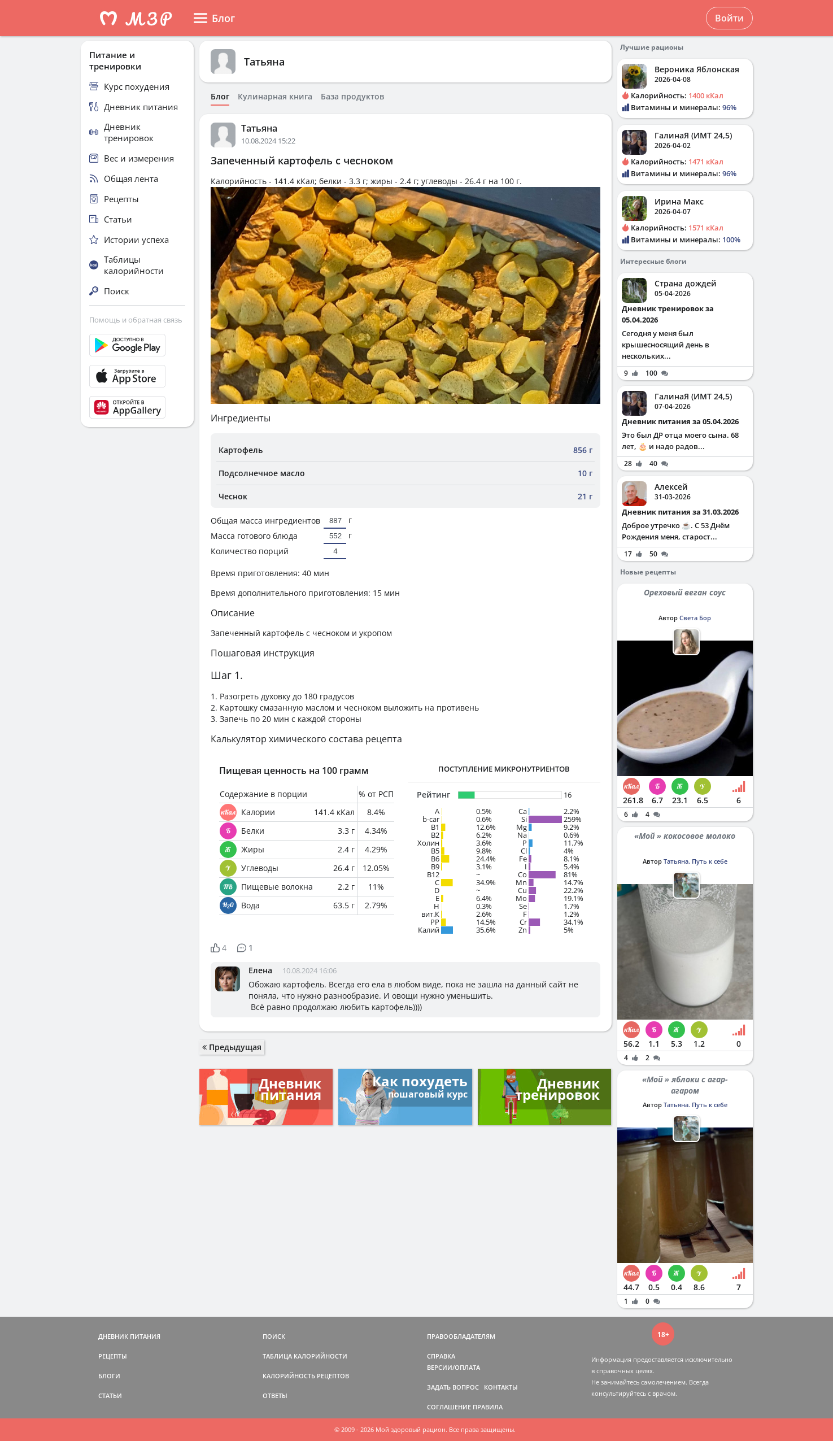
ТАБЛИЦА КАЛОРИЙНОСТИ (305, 1356)
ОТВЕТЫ (275, 1395)
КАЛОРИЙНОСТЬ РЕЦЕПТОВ (306, 1376)
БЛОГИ (109, 1376)
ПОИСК (274, 1336)
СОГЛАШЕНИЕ (449, 1407)
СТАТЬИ (110, 1395)
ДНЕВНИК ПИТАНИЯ (129, 1336)
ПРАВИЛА (488, 1407)
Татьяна (264, 61)
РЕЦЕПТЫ (112, 1356)
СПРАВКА (441, 1356)
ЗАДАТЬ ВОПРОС (453, 1387)
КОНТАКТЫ (501, 1387)
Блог (220, 97)
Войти (729, 18)
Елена (260, 970)
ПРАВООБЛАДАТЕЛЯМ (461, 1336)
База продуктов (352, 97)
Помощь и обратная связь (135, 320)
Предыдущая (231, 1047)
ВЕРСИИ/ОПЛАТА (453, 1367)
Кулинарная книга (275, 97)
